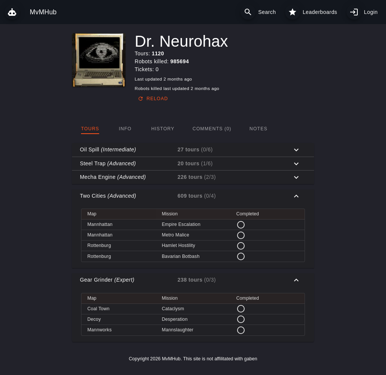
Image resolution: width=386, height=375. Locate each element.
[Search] (248, 12)
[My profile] (353, 12)
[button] (193, 150)
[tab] (90, 128)
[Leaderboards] (292, 12)
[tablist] (193, 128)
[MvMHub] (12, 12)
